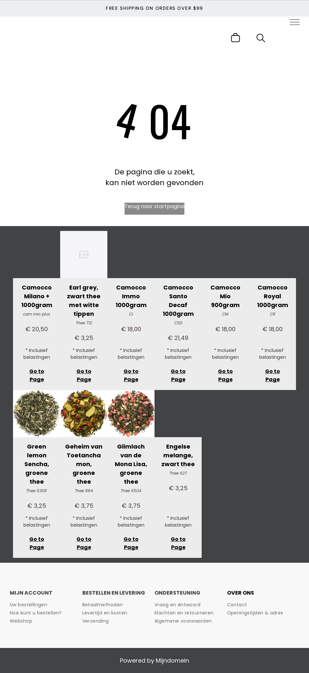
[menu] (294, 22)
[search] (260, 39)
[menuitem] (43, 605)
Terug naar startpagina (154, 206)
